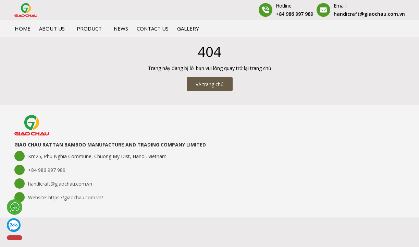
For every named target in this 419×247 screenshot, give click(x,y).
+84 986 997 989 (294, 14)
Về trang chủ (210, 84)
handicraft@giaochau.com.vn (369, 14)
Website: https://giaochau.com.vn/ (65, 197)
